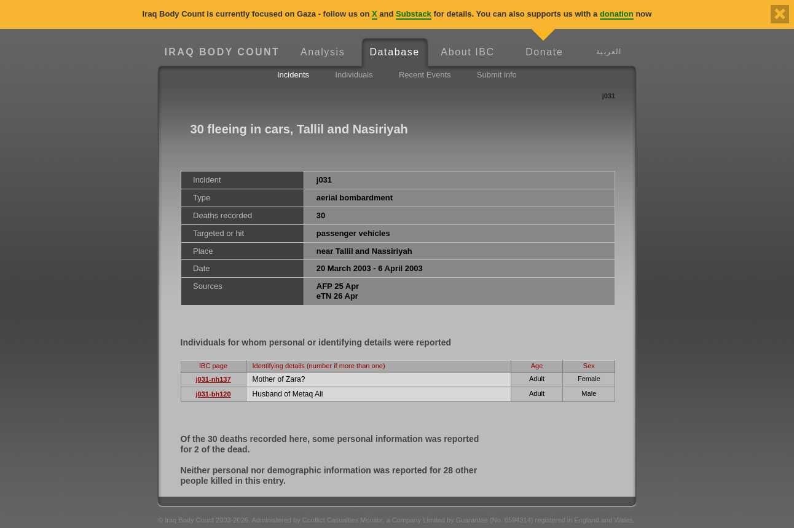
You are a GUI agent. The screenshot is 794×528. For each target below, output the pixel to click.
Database (394, 52)
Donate (544, 52)
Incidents (293, 74)
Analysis (323, 52)
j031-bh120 (212, 394)
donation (617, 13)
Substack (413, 13)
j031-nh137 (212, 379)
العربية (608, 51)
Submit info (497, 74)
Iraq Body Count (222, 52)
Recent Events (425, 74)
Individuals (353, 74)
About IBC (467, 52)
